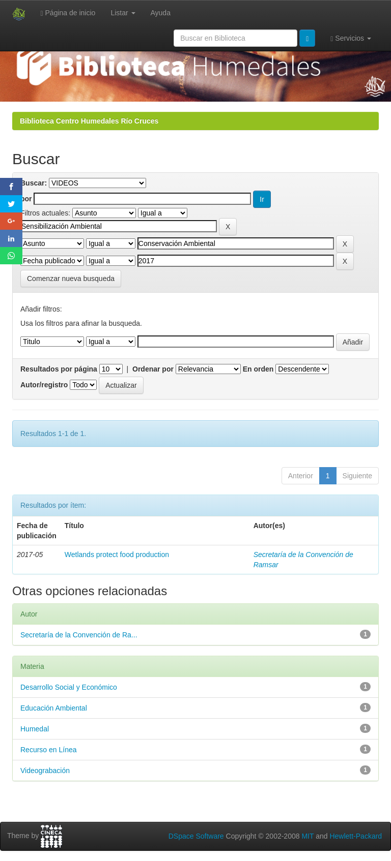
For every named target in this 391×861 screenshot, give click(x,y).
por (26, 199)
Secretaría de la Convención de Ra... (78, 635)
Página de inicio (68, 13)
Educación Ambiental (53, 708)
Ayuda (161, 13)
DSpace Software (196, 836)
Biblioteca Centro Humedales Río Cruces (89, 121)
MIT (307, 836)
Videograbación (45, 770)
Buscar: (33, 183)
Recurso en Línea (48, 750)
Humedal (34, 729)
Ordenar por (153, 369)
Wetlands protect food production (117, 554)
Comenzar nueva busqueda (71, 278)
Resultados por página (58, 369)
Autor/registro (44, 385)
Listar (122, 13)
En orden (258, 369)
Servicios (350, 38)
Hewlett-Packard (355, 836)
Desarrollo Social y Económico (68, 687)
